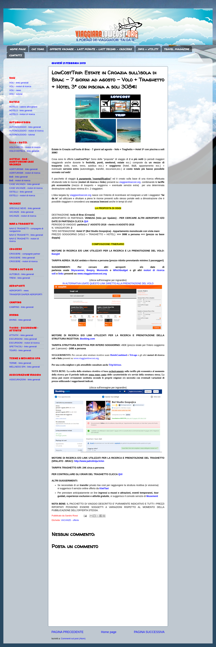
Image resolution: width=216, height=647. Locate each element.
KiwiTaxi (104, 488)
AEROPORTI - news (19, 290)
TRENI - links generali (19, 278)
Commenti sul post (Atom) (73, 638)
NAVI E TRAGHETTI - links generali (26, 235)
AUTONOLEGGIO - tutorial (22, 135)
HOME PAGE (18, 49)
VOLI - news (15, 90)
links (61, 273)
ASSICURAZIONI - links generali (24, 379)
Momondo (102, 270)
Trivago (133, 355)
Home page (108, 632)
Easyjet (56, 254)
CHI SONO (38, 49)
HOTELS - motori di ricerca (22, 114)
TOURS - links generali (20, 350)
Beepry (90, 270)
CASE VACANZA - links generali (24, 184)
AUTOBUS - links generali (21, 274)
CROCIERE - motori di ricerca (23, 261)
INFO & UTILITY (148, 49)
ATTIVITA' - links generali (21, 335)
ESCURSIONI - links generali (23, 339)
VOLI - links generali (18, 83)
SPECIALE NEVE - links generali (24, 208)
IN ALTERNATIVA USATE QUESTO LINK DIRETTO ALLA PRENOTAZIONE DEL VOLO (107, 283)
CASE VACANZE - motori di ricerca (26, 188)
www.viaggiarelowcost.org (92, 273)
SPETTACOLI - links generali (23, 346)
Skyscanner (77, 270)
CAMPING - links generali (21, 307)
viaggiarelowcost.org (129, 182)
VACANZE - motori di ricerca (22, 216)
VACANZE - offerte (70, 520)
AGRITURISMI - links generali (23, 169)
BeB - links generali (18, 177)
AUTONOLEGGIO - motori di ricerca (26, 131)
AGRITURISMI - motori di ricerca (24, 173)
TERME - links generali (20, 363)
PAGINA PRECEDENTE (67, 632)
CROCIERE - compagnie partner (24, 254)
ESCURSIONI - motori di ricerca (24, 343)
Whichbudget (120, 270)
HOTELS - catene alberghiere (23, 107)
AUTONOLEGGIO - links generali (25, 127)
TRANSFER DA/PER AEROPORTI (25, 294)
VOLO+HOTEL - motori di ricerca (24, 147)
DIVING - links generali (20, 320)
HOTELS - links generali (20, 110)
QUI (86, 221)
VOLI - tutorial (15, 94)
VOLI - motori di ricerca (20, 86)
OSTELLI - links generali (20, 192)
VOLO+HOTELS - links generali (24, 151)
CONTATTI (15, 55)
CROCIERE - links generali (22, 258)
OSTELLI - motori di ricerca (22, 195)
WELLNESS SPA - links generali (24, 367)
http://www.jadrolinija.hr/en (89, 461)
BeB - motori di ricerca (19, 180)
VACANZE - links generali (21, 212)
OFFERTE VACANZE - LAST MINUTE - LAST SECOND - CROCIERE (91, 49)
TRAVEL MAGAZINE (176, 49)
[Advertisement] (29, 66)
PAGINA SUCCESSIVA (149, 632)
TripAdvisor (115, 365)
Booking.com (87, 338)
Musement (152, 496)
